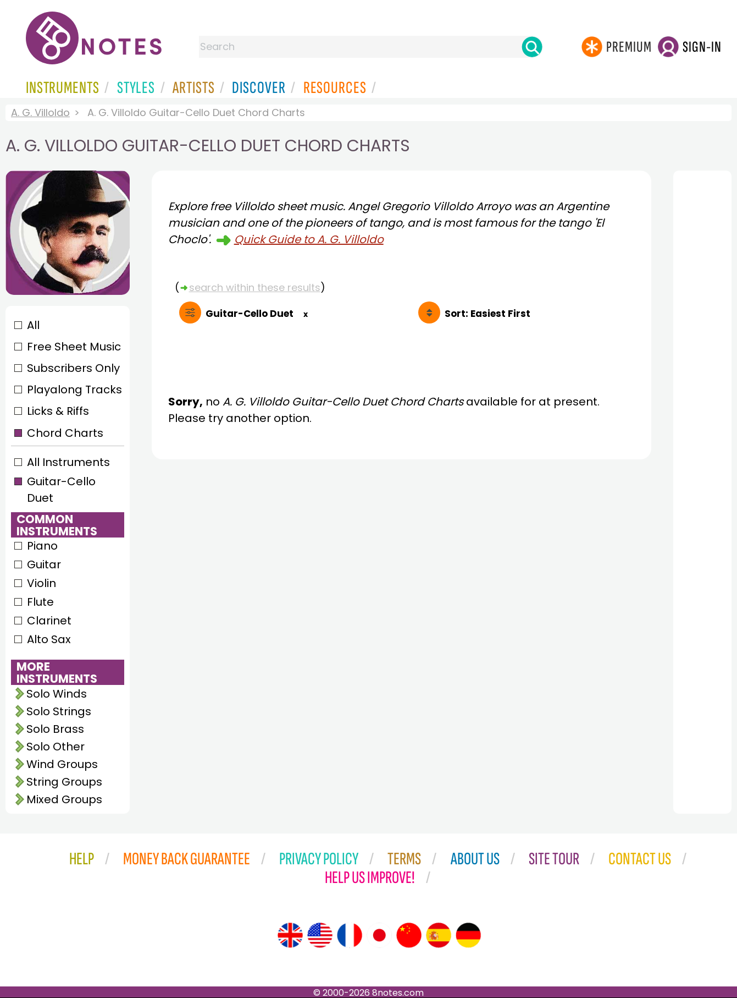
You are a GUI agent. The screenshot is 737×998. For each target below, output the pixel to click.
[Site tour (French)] (349, 935)
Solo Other (55, 746)
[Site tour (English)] (290, 935)
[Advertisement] (401, 569)
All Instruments (68, 462)
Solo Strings (58, 711)
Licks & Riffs (58, 411)
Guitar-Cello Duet (61, 490)
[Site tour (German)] (468, 935)
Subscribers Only (73, 368)
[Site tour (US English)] (320, 935)
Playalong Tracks (74, 389)
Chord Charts (65, 433)
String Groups (64, 781)
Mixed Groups (64, 799)
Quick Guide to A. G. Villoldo (309, 239)
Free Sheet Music (74, 346)
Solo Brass (55, 729)
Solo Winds (56, 693)
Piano (42, 545)
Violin (41, 583)
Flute (40, 602)
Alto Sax (49, 639)
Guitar (44, 564)
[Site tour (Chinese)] (409, 935)
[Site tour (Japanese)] (379, 935)
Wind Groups (62, 764)
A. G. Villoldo (40, 112)
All (33, 325)
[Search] (532, 46)
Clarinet (49, 620)
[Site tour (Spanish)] (438, 935)
